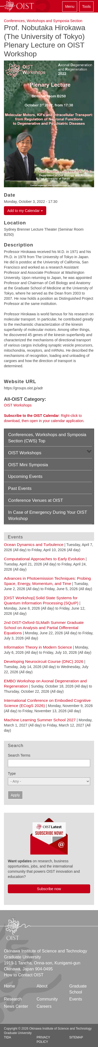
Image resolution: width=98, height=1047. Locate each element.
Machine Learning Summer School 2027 (40, 720)
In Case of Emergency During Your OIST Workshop (47, 515)
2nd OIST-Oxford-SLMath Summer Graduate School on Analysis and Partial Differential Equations (44, 627)
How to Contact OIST (23, 975)
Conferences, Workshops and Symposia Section (43, 21)
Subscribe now (49, 889)
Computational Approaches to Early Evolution (44, 559)
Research (13, 999)
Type (12, 773)
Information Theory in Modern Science (38, 647)
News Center (16, 1006)
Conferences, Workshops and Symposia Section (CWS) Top (47, 437)
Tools (86, 6)
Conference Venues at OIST (35, 500)
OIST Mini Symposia (28, 464)
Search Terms (19, 755)
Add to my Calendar (25, 211)
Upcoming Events (25, 476)
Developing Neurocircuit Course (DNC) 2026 (43, 661)
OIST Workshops (18, 405)
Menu (69, 6)
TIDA (7, 1037)
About (42, 986)
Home (9, 986)
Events (75, 999)
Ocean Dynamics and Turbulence (34, 544)
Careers (44, 1006)
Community (47, 999)
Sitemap (76, 1037)
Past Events (20, 488)
